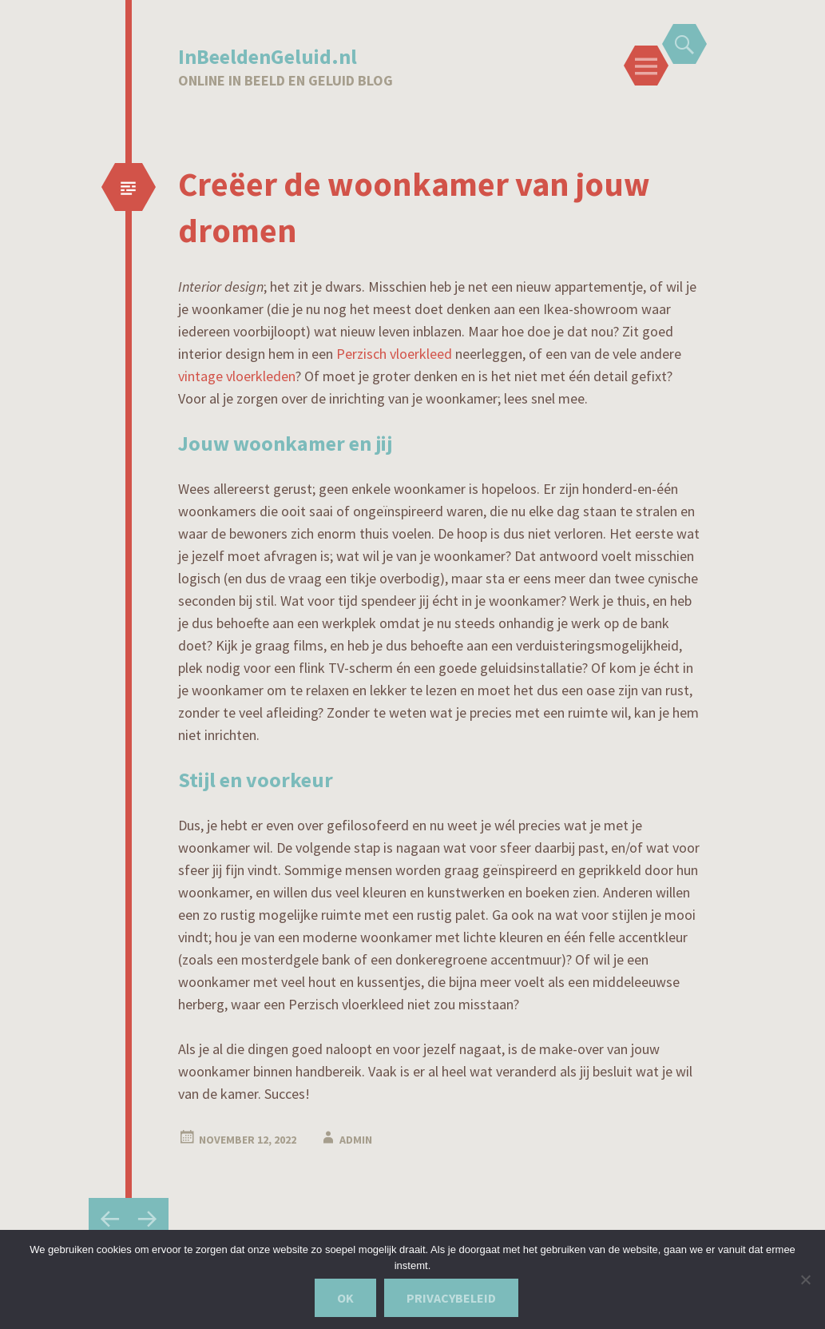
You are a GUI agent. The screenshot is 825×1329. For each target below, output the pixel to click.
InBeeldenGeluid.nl (267, 56)
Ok (345, 1298)
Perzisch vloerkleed (395, 353)
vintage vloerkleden (236, 376)
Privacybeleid (451, 1298)
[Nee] (805, 1279)
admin (355, 1139)
